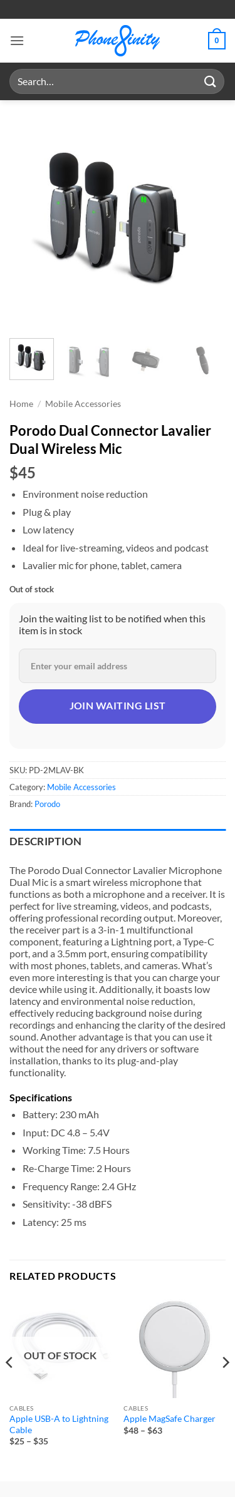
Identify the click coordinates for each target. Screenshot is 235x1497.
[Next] (224, 1387)
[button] (16, 40)
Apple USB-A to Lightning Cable (58, 1424)
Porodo (47, 804)
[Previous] (10, 1387)
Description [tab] (45, 841)
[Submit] (210, 81)
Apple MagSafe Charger (169, 1419)
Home (21, 404)
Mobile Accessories (83, 404)
